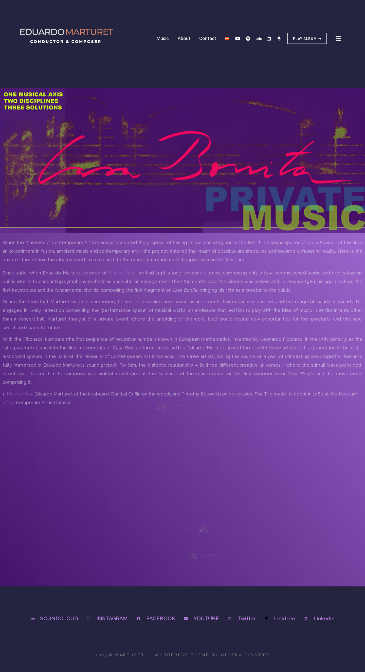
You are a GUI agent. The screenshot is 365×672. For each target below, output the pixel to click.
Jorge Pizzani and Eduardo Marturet (185, 523)
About (184, 38)
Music (163, 38)
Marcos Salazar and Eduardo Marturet (207, 554)
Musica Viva (19, 394)
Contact (207, 38)
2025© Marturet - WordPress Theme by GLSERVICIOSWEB (182, 655)
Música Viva (121, 272)
